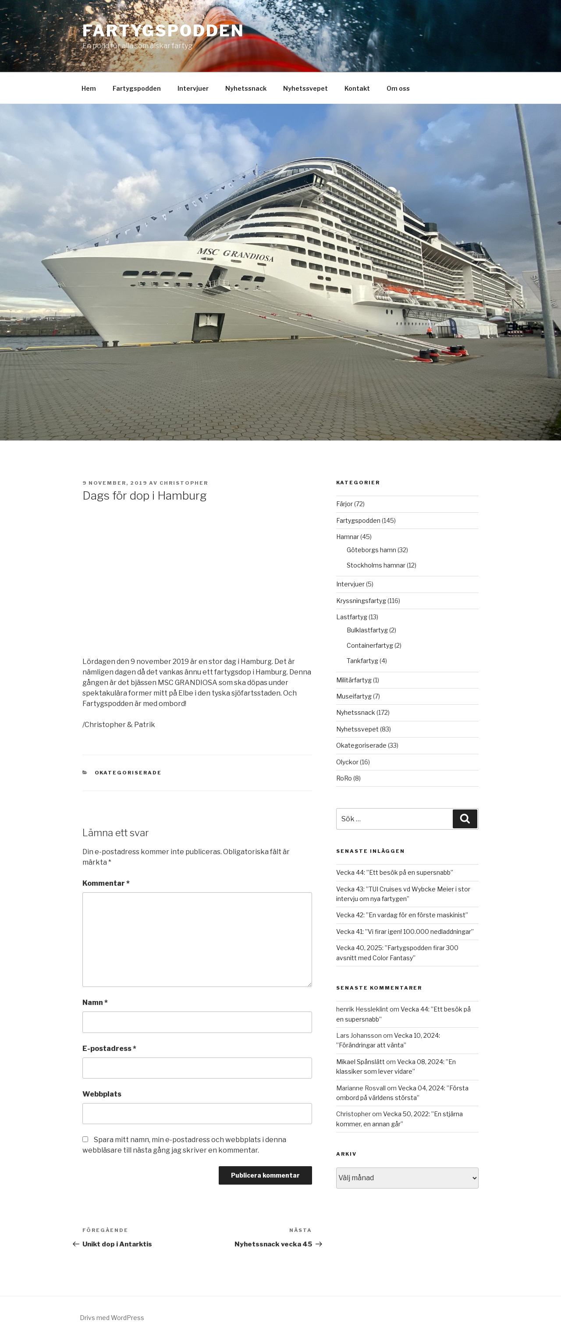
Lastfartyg (351, 617)
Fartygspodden (163, 30)
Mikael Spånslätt (360, 1061)
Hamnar (347, 536)
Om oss (398, 88)
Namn (95, 1002)
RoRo (344, 778)
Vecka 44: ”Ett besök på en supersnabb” (394, 872)
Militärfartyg (354, 680)
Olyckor (347, 762)
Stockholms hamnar (376, 565)
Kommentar (106, 883)
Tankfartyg (362, 660)
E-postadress (109, 1048)
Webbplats (101, 1094)
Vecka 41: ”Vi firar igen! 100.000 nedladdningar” (405, 931)
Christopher (184, 483)
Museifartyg (354, 696)
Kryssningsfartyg (361, 600)
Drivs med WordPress (112, 1317)
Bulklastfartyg (367, 630)
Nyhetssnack (245, 88)
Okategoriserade (128, 773)
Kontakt (357, 88)
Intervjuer (193, 88)
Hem (89, 88)
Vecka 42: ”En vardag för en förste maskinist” (402, 915)
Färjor (344, 504)
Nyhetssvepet (305, 88)
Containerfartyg (370, 645)
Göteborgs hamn (371, 550)
